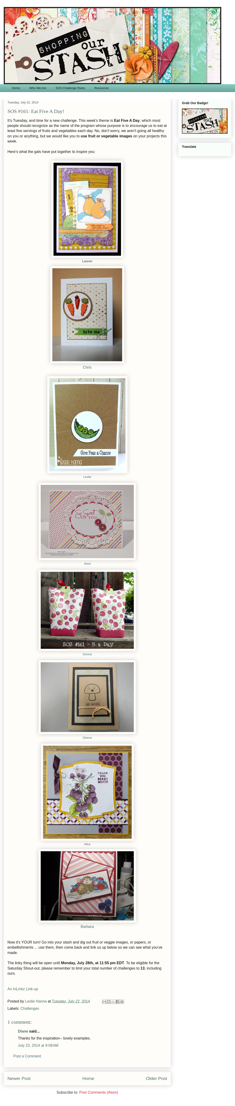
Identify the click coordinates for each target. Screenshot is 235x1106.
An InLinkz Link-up (22, 989)
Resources (101, 88)
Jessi (87, 563)
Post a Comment (27, 1056)
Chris (87, 367)
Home (16, 88)
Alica (87, 844)
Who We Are (37, 88)
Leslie (87, 477)
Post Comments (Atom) (98, 1092)
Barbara (87, 927)
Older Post (156, 1078)
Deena (87, 737)
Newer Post (18, 1078)
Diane (23, 1031)
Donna (87, 654)
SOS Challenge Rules (70, 88)
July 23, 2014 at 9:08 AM (38, 1045)
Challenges (29, 1008)
